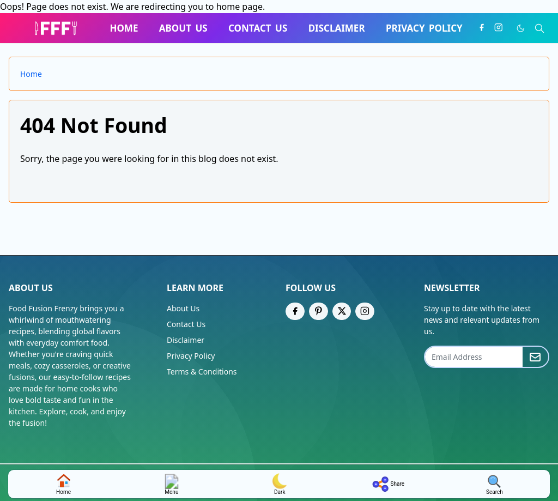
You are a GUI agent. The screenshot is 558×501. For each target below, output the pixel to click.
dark (279, 484)
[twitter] (341, 311)
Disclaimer (185, 340)
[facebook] (481, 28)
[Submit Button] (535, 357)
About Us (183, 308)
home (63, 484)
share (387, 484)
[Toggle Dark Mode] (521, 28)
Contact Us (186, 324)
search (494, 484)
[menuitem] (123, 28)
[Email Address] (474, 357)
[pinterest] (318, 311)
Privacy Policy (191, 356)
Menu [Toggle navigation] (171, 484)
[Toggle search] (539, 28)
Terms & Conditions (202, 371)
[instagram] (498, 28)
